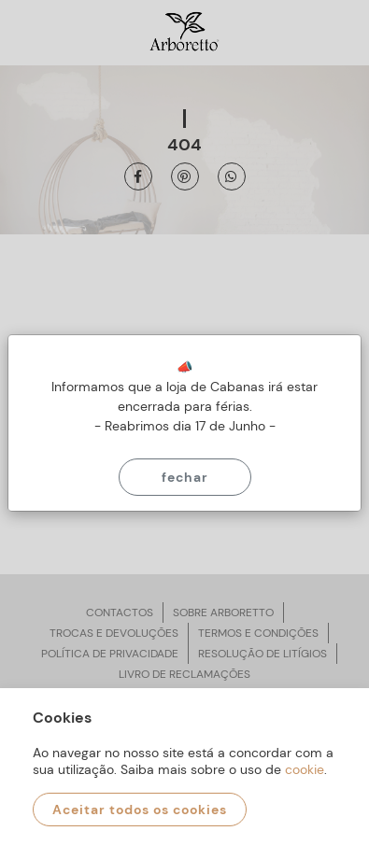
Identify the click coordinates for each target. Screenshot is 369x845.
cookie (304, 769)
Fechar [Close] (185, 477)
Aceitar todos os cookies (139, 809)
